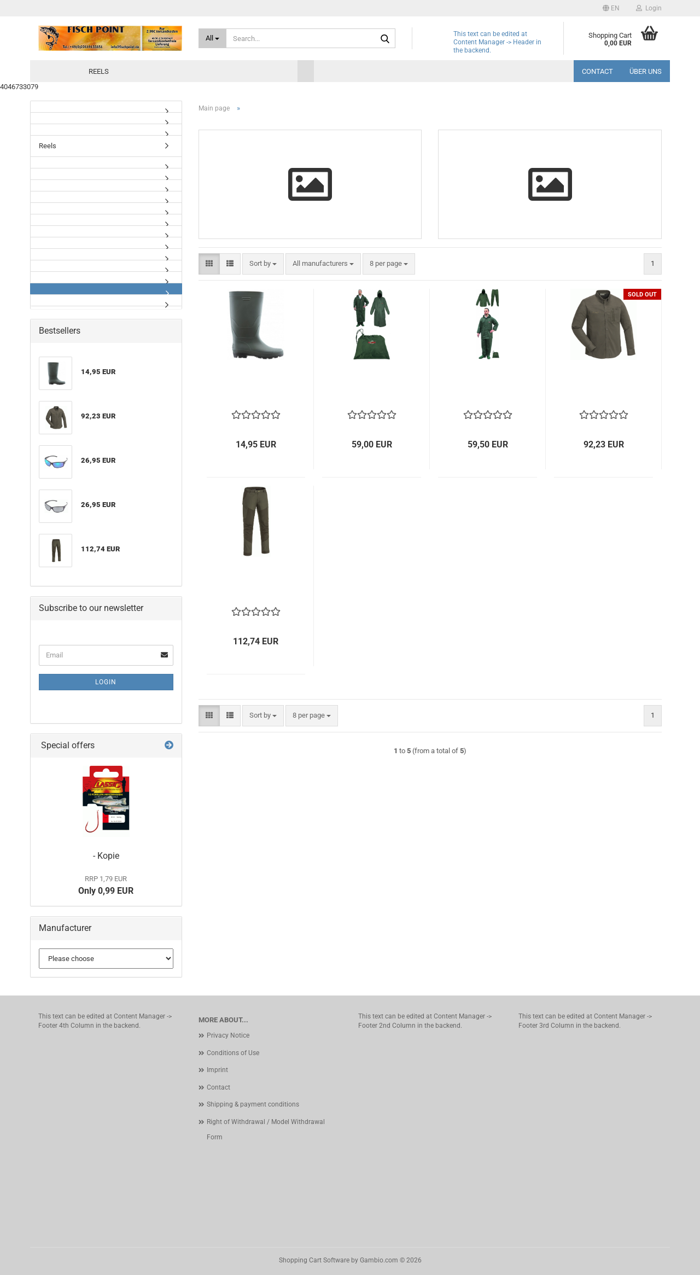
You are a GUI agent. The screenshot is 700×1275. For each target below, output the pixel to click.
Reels (99, 71)
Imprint (217, 1070)
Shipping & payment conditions (253, 1104)
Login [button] (649, 8)
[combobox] (263, 264)
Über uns (645, 71)
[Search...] (213, 38)
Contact (597, 71)
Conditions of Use (233, 1053)
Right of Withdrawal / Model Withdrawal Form (266, 1129)
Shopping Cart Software (314, 1260)
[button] (611, 8)
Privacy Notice (228, 1035)
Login (105, 682)
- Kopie (106, 856)
